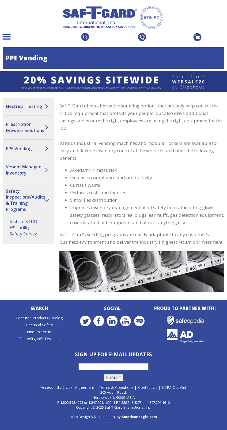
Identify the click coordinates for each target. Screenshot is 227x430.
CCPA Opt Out (174, 387)
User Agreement (80, 387)
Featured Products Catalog (39, 317)
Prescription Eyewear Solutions (25, 127)
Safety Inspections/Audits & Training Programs (25, 200)
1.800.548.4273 (71, 402)
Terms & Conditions (116, 387)
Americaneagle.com (139, 416)
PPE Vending (19, 149)
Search (39, 308)
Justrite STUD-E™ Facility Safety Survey (24, 228)
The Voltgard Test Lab (39, 338)
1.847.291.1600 (99, 402)
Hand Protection (39, 331)
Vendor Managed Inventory (23, 170)
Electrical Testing (24, 106)
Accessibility (51, 387)
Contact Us (147, 387)
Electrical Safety (39, 324)
